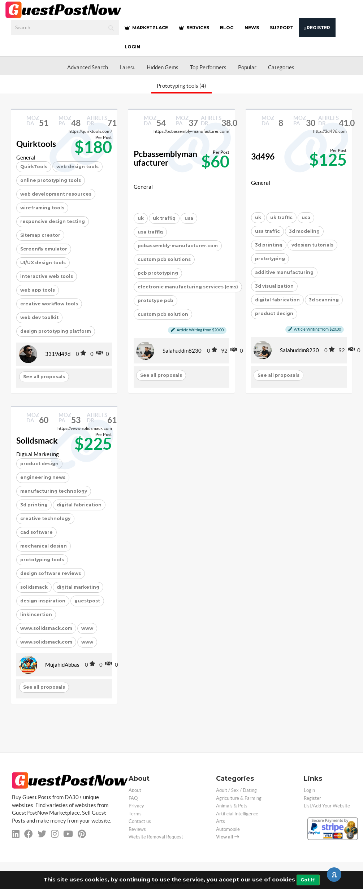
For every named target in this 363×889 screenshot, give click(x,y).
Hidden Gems (162, 67)
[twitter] (42, 834)
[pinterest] (82, 834)
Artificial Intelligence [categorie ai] (237, 813)
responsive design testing (52, 221)
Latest (127, 67)
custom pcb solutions (164, 259)
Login (132, 46)
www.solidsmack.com (46, 628)
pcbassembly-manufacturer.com (178, 245)
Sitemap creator (40, 235)
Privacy (136, 806)
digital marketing (78, 587)
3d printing (268, 245)
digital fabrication (277, 299)
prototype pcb (155, 300)
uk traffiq (164, 218)
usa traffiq (150, 232)
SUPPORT (281, 27)
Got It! (308, 880)
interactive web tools (46, 276)
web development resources (55, 194)
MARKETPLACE (146, 27)
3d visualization (274, 286)
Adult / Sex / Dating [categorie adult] (236, 790)
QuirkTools (33, 166)
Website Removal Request (156, 837)
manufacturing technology (53, 491)
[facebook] (28, 834)
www (87, 628)
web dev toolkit (39, 317)
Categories (281, 67)
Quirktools (36, 144)
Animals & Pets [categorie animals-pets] (231, 806)
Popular (247, 67)
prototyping (270, 258)
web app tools (37, 290)
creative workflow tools (49, 303)
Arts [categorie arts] (220, 821)
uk (141, 218)
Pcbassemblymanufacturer (165, 158)
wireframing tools (42, 207)
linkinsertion (36, 614)
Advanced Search (87, 67)
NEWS (252, 27)
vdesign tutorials (312, 245)
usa (189, 218)
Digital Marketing (37, 454)
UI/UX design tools (43, 262)
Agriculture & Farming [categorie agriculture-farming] (239, 798)
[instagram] (55, 834)
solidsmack (34, 587)
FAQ (133, 798)
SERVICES (194, 27)
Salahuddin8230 (182, 351)
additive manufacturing (284, 272)
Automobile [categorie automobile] (228, 829)
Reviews (137, 829)
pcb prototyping (158, 273)
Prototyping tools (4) (181, 86)
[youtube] (68, 834)
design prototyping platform (55, 331)
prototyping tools (42, 559)
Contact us (140, 821)
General (25, 157)
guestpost (87, 600)
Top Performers (208, 67)
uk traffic (281, 217)
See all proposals (44, 376)
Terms (135, 813)
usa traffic (267, 231)
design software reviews (50, 573)
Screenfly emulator (43, 249)
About (135, 790)
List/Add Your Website (327, 806)
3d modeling (304, 231)
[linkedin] (16, 834)
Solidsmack (37, 440)
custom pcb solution (163, 314)
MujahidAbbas (62, 665)
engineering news (42, 477)
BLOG (227, 27)
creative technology (45, 518)
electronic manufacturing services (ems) (188, 286)
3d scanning (324, 299)
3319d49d (57, 354)
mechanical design (43, 546)
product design (274, 313)
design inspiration (42, 600)
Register (317, 27)
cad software (36, 532)
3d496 (263, 156)
